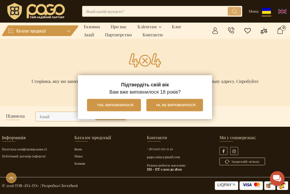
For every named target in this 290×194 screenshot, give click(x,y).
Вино (78, 149)
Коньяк (79, 163)
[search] (162, 11)
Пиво (78, 156)
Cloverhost (68, 185)
